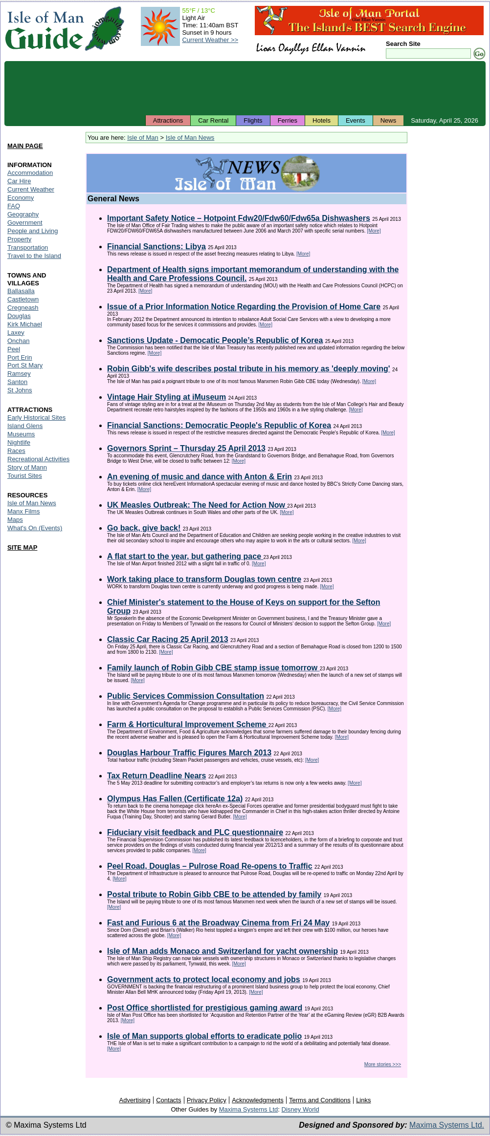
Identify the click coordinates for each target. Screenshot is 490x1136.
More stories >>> (382, 1064)
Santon (17, 382)
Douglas (19, 316)
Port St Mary (25, 365)
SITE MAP (22, 547)
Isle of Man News (190, 137)
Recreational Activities (38, 459)
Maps (15, 519)
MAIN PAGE (25, 146)
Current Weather (30, 189)
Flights (253, 120)
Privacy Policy (206, 1100)
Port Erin (19, 357)
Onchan (18, 340)
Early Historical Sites (36, 417)
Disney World (300, 1109)
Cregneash (23, 307)
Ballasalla (21, 291)
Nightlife (18, 442)
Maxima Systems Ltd (248, 1109)
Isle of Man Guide (44, 28)
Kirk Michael (24, 324)
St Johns (19, 390)
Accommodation (30, 172)
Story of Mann (27, 467)
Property (19, 239)
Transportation (27, 247)
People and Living (32, 231)
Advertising (134, 1100)
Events (355, 120)
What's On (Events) (34, 528)
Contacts (168, 1100)
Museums (21, 434)
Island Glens (25, 425)
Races (16, 450)
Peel (13, 349)
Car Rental (213, 120)
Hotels (321, 120)
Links (363, 1100)
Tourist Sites (24, 475)
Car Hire (19, 181)
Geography (23, 214)
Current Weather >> (210, 39)
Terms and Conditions (320, 1100)
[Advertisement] (245, 88)
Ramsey (19, 373)
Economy (20, 197)
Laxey (15, 332)
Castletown (23, 299)
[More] (373, 231)
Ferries (287, 120)
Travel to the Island (34, 255)
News (388, 120)
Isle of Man (142, 137)
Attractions (168, 120)
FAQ (13, 206)
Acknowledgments (258, 1100)
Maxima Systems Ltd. (446, 1125)
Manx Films (23, 511)
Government (25, 222)
